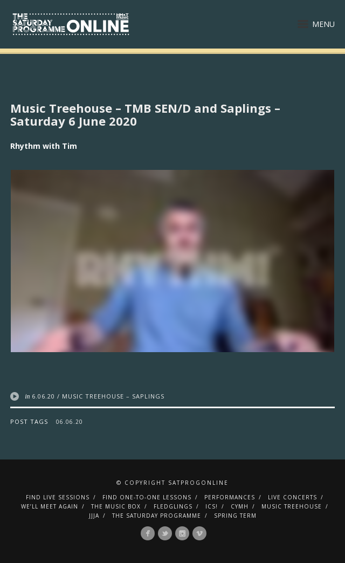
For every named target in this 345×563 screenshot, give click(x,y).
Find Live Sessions (57, 497)
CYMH (240, 506)
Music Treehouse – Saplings (113, 396)
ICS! (211, 506)
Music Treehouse (291, 506)
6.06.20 (43, 396)
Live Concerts (292, 497)
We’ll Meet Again (49, 506)
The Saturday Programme (156, 515)
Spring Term (235, 515)
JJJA (94, 515)
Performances (229, 497)
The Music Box (116, 506)
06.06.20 (69, 421)
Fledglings (173, 506)
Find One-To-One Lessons (146, 497)
